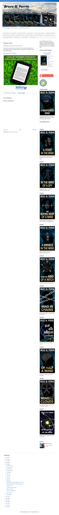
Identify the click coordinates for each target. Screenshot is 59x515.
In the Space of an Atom (48, 35)
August (8, 472)
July (7, 474)
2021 (7, 496)
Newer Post (6, 129)
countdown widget (47, 125)
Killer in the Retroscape (7, 37)
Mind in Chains (30, 33)
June (8, 475)
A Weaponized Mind (38, 35)
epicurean (29, 511)
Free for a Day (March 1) (11, 490)
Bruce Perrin (49, 443)
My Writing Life (6, 33)
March (8, 480)
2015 (7, 506)
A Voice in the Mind (29, 35)
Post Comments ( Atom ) (13, 131)
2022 (7, 464)
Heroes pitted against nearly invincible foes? (14, 483)
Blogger (37, 511)
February (8, 492)
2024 (7, 460)
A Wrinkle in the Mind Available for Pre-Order (14, 482)
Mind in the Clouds (21, 33)
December (9, 465)
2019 (7, 500)
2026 (7, 457)
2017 (7, 503)
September (9, 470)
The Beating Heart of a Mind (8, 35)
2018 (7, 501)
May (7, 477)
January (8, 494)
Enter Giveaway (44, 69)
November (9, 467)
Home (20, 129)
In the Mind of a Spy (20, 35)
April (8, 479)
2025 (7, 459)
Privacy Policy (32, 37)
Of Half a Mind (13, 33)
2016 (7, 505)
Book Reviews (17, 37)
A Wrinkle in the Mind (50, 33)
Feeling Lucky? (9, 485)
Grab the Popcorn (9, 489)
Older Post (35, 129)
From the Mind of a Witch (39, 33)
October (8, 468)
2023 (7, 462)
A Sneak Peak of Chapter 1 (11, 487)
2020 (7, 498)
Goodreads (45, 53)
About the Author (24, 37)
